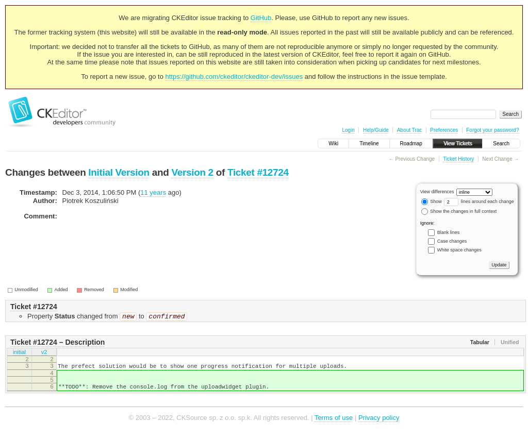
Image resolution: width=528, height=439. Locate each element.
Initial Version (118, 172)
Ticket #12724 (258, 172)
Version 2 (192, 172)
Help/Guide (376, 130)
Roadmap (411, 143)
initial (19, 354)
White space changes (459, 249)
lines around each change (479, 201)
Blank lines (448, 232)
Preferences (444, 130)
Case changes (452, 241)
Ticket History (458, 159)
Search (501, 143)
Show (431, 201)
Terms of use (334, 423)
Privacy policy (378, 423)
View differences (437, 191)
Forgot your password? (492, 130)
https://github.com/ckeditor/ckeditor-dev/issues (234, 76)
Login (348, 130)
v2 (44, 354)
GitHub (261, 18)
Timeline (368, 143)
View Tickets (457, 143)
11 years (153, 192)
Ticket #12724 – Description (57, 343)
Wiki (333, 143)
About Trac (409, 130)
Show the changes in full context (459, 211)
